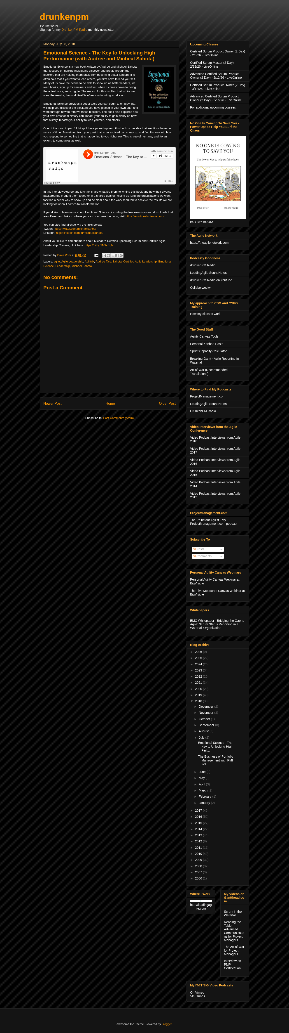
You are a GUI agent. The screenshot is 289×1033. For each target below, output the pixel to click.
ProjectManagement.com (207, 396)
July (202, 737)
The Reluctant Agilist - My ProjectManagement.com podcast (213, 522)
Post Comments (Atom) (118, 418)
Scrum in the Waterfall (233, 913)
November (206, 712)
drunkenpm (64, 17)
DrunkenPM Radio (74, 29)
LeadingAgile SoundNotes (208, 272)
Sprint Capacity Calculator (208, 351)
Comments (202, 556)
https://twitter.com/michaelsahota (75, 228)
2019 (199, 695)
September (207, 725)
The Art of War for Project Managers (234, 950)
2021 (199, 682)
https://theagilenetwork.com (209, 242)
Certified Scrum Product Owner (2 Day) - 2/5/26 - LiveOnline (217, 53)
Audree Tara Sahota (108, 261)
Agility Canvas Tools (204, 336)
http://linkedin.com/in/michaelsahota (79, 232)
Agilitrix (89, 261)
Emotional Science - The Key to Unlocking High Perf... (215, 746)
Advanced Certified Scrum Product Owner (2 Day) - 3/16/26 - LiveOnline (216, 98)
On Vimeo (197, 992)
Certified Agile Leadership (140, 261)
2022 (199, 676)
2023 (199, 670)
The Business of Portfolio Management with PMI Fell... (215, 760)
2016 (199, 816)
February (205, 796)
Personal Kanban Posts (206, 344)
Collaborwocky (200, 287)
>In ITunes (197, 996)
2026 (199, 652)
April (202, 784)
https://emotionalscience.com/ (145, 216)
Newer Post (52, 403)
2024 (199, 664)
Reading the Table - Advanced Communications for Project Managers (234, 931)
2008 (199, 866)
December (206, 706)
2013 (199, 835)
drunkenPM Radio (202, 265)
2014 (199, 829)
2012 (199, 841)
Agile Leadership (72, 261)
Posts (198, 549)
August (204, 731)
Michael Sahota (82, 266)
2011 (199, 847)
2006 (199, 878)
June (202, 772)
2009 (199, 860)
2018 (199, 701)
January (205, 803)
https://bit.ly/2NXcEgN (99, 245)
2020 (199, 689)
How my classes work (205, 314)
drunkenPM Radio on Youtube (211, 280)
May (202, 778)
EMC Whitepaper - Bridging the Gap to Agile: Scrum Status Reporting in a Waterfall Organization (217, 624)
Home (110, 403)
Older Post (167, 403)
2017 (199, 810)
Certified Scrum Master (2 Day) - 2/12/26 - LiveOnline (212, 64)
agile (57, 261)
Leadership (62, 266)
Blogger (167, 1024)
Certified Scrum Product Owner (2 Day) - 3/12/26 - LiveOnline (217, 87)
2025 (199, 658)
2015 (199, 823)
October (205, 719)
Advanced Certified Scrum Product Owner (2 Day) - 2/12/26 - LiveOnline (216, 76)
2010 (199, 854)
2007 (199, 872)
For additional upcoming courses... (214, 107)
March (203, 790)
